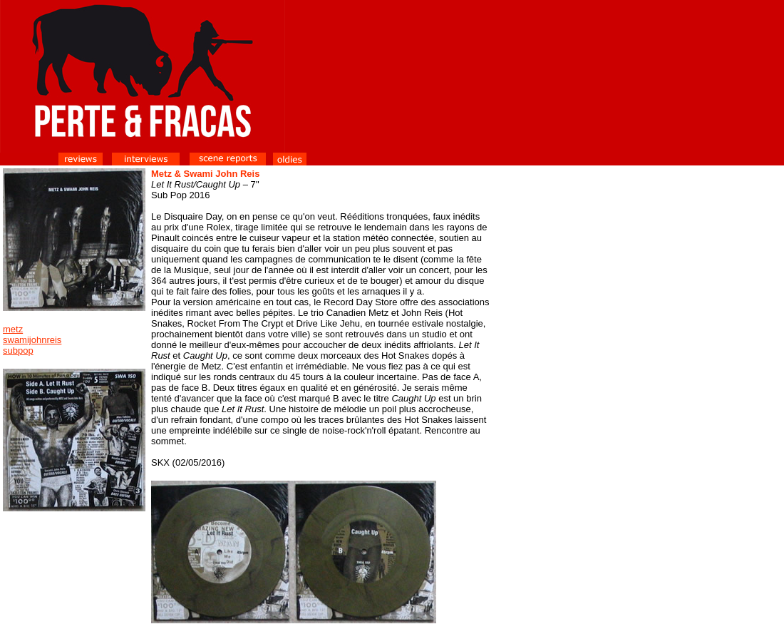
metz (13, 329)
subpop (18, 350)
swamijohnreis (32, 339)
